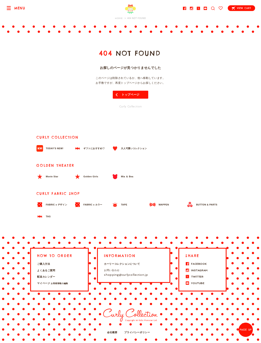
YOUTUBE (194, 283)
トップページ (130, 94)
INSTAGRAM (196, 270)
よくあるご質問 (46, 270)
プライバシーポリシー (137, 332)
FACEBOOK (196, 263)
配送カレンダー (46, 276)
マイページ (52, 283)
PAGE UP (246, 329)
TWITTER (194, 276)
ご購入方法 (43, 263)
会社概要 (112, 332)
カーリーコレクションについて (122, 263)
